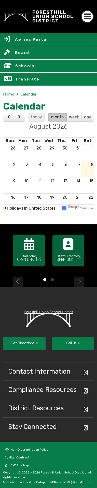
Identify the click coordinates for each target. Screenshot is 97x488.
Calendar (28, 94)
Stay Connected (32, 426)
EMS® (66, 482)
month (57, 117)
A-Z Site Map (17, 465)
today (36, 117)
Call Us (73, 343)
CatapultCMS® (47, 482)
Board (22, 52)
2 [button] (52, 279)
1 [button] (44, 279)
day (87, 117)
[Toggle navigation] (87, 16)
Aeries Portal (31, 39)
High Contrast (19, 457)
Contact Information (39, 371)
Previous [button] (18, 282)
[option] (29, 253)
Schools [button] (25, 66)
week (74, 117)
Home (8, 94)
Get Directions (24, 343)
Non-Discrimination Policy (26, 449)
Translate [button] (27, 79)
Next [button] (79, 282)
